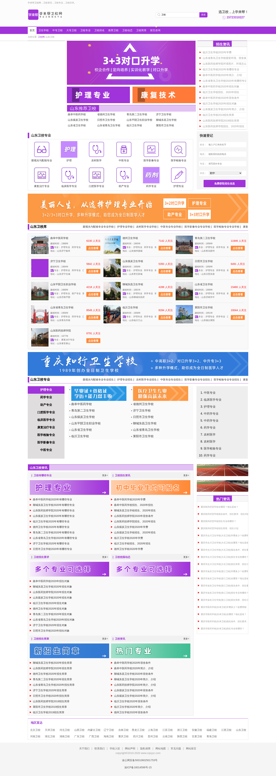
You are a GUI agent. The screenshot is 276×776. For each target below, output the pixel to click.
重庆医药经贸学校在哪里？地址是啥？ (219, 507)
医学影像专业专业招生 (197, 379)
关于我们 (84, 748)
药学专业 (46, 397)
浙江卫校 (182, 729)
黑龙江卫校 (138, 729)
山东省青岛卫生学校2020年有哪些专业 (225, 80)
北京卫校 (35, 729)
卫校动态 (127, 30)
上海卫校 (153, 729)
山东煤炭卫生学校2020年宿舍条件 (133, 690)
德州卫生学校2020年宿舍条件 (131, 712)
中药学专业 (211, 413)
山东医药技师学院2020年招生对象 (52, 592)
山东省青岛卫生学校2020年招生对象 (54, 619)
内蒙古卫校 (94, 729)
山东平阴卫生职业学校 (139, 119)
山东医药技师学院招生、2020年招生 (223, 126)
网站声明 (130, 748)
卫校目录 (69, 2)
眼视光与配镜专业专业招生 (98, 379)
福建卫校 (212, 729)
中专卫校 (57, 30)
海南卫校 (109, 736)
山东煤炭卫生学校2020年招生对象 (52, 597)
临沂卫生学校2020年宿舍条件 (131, 701)
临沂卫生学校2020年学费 (217, 52)
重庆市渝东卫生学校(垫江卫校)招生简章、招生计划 (226, 600)
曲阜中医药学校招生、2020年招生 (133, 504)
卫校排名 (99, 30)
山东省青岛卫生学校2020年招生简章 (54, 684)
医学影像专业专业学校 (197, 226)
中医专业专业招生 (170, 379)
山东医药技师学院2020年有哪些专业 (54, 510)
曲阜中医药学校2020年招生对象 (221, 86)
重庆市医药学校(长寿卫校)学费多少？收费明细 (223, 607)
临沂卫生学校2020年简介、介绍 (132, 706)
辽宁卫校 (109, 729)
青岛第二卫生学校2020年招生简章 (52, 679)
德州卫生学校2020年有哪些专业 (51, 526)
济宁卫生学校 (163, 114)
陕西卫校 (182, 736)
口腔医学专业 (46, 412)
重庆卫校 (123, 736)
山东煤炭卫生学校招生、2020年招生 (135, 532)
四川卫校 (138, 736)
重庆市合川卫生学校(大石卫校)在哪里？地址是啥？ (226, 542)
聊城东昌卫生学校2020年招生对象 (52, 586)
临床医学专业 (46, 419)
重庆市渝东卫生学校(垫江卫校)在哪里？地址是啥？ (226, 578)
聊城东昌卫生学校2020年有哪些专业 (54, 504)
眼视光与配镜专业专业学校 (98, 226)
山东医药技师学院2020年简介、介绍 (135, 684)
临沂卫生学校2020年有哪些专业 (221, 69)
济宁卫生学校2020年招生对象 (50, 625)
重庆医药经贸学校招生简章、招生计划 (219, 528)
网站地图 (160, 748)
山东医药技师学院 (60, 330)
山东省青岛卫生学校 (108, 125)
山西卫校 (79, 729)
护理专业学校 (125, 226)
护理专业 (46, 389)
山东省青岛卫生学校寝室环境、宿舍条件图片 (228, 58)
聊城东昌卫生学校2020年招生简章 (52, 662)
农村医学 (210, 434)
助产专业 (46, 404)
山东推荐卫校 (83, 108)
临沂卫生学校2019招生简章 (218, 114)
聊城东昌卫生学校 (166, 119)
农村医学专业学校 (146, 226)
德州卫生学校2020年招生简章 (50, 673)
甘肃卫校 (197, 736)
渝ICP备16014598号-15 (138, 767)
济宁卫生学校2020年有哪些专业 (51, 543)
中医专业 (46, 450)
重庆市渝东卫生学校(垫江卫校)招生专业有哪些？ (225, 593)
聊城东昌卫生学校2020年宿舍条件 (133, 673)
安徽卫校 (197, 729)
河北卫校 (65, 729)
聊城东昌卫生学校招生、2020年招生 (135, 510)
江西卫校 (226, 729)
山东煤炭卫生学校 (78, 119)
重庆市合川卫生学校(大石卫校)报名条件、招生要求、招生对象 (231, 550)
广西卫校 (94, 736)
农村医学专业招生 (146, 379)
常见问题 (176, 748)
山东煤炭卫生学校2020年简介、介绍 (223, 109)
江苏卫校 (167, 729)
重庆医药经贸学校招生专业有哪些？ (218, 521)
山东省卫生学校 (77, 125)
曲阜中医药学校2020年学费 (130, 499)
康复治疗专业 (46, 427)
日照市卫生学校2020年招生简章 (51, 695)
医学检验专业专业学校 (226, 226)
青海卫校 (212, 736)
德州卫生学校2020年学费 (128, 548)
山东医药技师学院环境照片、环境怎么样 (226, 63)
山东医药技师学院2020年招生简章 (52, 668)
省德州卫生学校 (106, 114)
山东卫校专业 (40, 379)
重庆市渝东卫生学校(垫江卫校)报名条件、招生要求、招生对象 (231, 585)
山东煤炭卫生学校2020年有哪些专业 (54, 515)
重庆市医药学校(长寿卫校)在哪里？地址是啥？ (223, 614)
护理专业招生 (125, 379)
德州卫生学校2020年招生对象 (50, 608)
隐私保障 (145, 748)
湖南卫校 (65, 736)
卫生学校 (43, 30)
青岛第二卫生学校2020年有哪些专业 (54, 532)
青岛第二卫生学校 (137, 114)
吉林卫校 (123, 729)
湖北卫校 (50, 736)
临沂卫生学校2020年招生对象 (220, 103)
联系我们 (99, 748)
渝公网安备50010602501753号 (137, 760)
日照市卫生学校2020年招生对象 (51, 630)
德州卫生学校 (130, 238)
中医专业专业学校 (170, 226)
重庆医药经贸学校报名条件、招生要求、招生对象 (225, 514)
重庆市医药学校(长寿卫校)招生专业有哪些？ (222, 628)
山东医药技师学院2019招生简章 (221, 120)
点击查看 (93, 248)
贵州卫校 (153, 736)
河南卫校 (35, 736)
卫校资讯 (47, 2)
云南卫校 (167, 736)
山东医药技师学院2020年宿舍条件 (133, 515)
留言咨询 (155, 30)
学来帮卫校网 (34, 2)
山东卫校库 (38, 227)
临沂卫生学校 (134, 125)
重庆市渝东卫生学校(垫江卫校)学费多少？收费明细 (226, 571)
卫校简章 (141, 30)
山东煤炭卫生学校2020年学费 (131, 526)
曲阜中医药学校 (77, 114)
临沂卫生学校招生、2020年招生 (221, 92)
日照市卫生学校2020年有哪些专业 (52, 548)
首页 (32, 30)
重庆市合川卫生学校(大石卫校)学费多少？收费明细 (226, 535)
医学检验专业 (46, 434)
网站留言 (191, 748)
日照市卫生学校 (106, 119)
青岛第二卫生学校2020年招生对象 (52, 614)
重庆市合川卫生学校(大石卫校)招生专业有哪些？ (225, 557)
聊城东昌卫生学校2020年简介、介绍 (135, 679)
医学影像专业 (46, 442)
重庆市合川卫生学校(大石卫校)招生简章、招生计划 (226, 564)
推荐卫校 (113, 30)
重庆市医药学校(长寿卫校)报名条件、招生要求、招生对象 (229, 621)
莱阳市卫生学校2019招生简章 (50, 706)
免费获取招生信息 (224, 183)
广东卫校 (79, 736)
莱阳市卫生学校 (165, 125)
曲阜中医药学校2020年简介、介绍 (222, 75)
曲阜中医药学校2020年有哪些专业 (52, 499)
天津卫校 (50, 729)
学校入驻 (115, 748)
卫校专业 (58, 2)
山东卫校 (241, 729)
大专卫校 (71, 30)
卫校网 (41, 37)
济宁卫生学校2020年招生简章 (50, 690)
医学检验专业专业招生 (226, 379)
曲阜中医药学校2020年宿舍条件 (221, 97)
